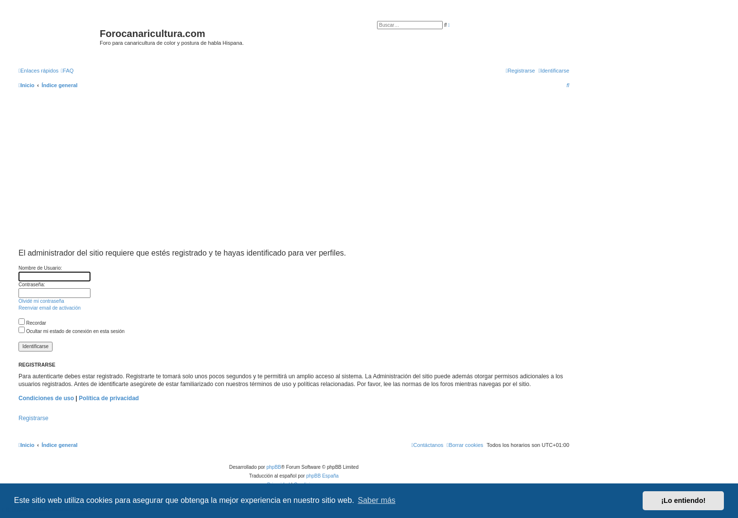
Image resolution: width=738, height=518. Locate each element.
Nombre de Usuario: (40, 268)
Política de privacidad (109, 398)
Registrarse (33, 418)
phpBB (274, 467)
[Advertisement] (310, 177)
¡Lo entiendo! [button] (683, 500)
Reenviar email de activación (49, 308)
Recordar (32, 323)
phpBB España (322, 476)
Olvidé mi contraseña (41, 301)
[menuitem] (67, 70)
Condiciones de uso (46, 398)
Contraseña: (31, 284)
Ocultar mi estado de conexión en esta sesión (71, 331)
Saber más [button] (377, 500)
